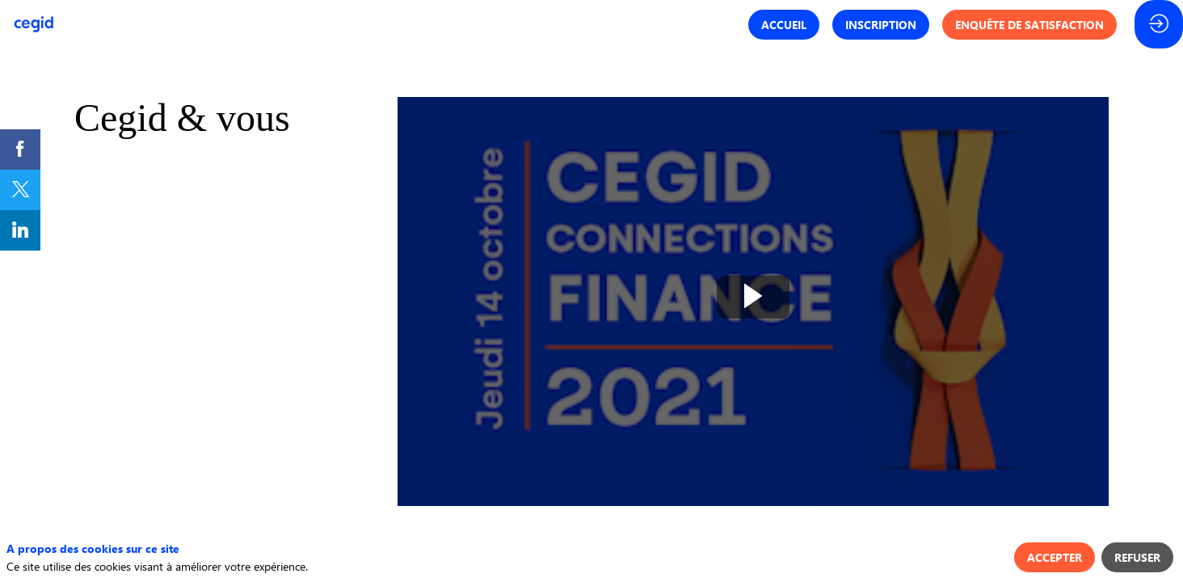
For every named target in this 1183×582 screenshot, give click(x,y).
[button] (783, 25)
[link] (20, 149)
